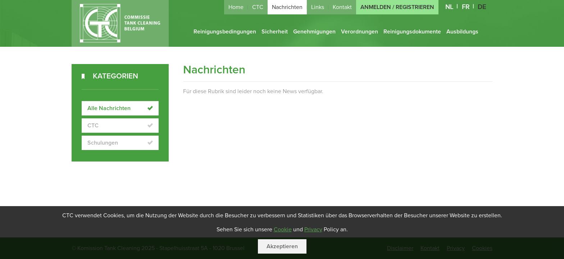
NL (449, 7)
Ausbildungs (462, 31)
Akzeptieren (282, 246)
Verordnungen (359, 31)
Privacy (313, 229)
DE (482, 7)
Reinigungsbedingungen (225, 31)
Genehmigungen (314, 31)
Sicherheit (274, 31)
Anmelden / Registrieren (397, 7)
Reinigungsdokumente (412, 31)
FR (465, 7)
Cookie (283, 229)
